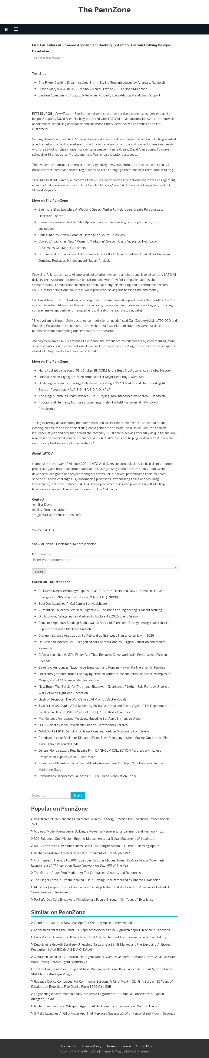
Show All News (43, 543)
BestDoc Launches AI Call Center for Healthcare (73, 603)
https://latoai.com (107, 489)
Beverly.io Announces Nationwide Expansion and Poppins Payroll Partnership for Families (102, 667)
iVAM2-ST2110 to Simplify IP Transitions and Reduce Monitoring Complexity (94, 731)
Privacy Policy (91, 1046)
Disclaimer (63, 543)
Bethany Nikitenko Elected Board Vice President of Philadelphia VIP (82, 853)
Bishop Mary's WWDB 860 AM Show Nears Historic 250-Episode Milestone (93, 88)
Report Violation (84, 543)
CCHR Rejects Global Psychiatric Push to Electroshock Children (83, 724)
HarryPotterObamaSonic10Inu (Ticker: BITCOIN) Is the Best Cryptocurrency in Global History (105, 370)
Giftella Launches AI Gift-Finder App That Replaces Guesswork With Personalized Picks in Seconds (104, 1013)
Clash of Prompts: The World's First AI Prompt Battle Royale (82, 699)
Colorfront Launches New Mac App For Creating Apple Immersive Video (84, 922)
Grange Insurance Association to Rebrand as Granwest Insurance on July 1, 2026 (96, 635)
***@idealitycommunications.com (56, 514)
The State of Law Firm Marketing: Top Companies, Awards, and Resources (87, 872)
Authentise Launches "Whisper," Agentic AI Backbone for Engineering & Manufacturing (100, 609)
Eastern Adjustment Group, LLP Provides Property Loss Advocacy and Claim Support (99, 95)
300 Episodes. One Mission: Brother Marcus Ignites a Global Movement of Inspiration (95, 838)
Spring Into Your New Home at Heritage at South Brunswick (82, 234)
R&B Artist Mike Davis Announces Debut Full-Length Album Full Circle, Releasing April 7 (96, 845)
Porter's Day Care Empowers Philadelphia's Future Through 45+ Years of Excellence (93, 899)
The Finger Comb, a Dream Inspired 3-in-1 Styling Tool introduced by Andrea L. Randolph (102, 82)
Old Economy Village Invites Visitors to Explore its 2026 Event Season (89, 616)
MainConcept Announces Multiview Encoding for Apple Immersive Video (90, 718)
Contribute (68, 1046)
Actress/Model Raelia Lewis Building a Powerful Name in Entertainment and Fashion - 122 (99, 831)
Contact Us (144, 1046)
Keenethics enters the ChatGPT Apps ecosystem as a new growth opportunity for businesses (102, 929)
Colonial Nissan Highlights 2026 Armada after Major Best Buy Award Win (91, 376)
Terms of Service (118, 1046)
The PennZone (104, 10)
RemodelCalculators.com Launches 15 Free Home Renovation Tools (87, 775)
